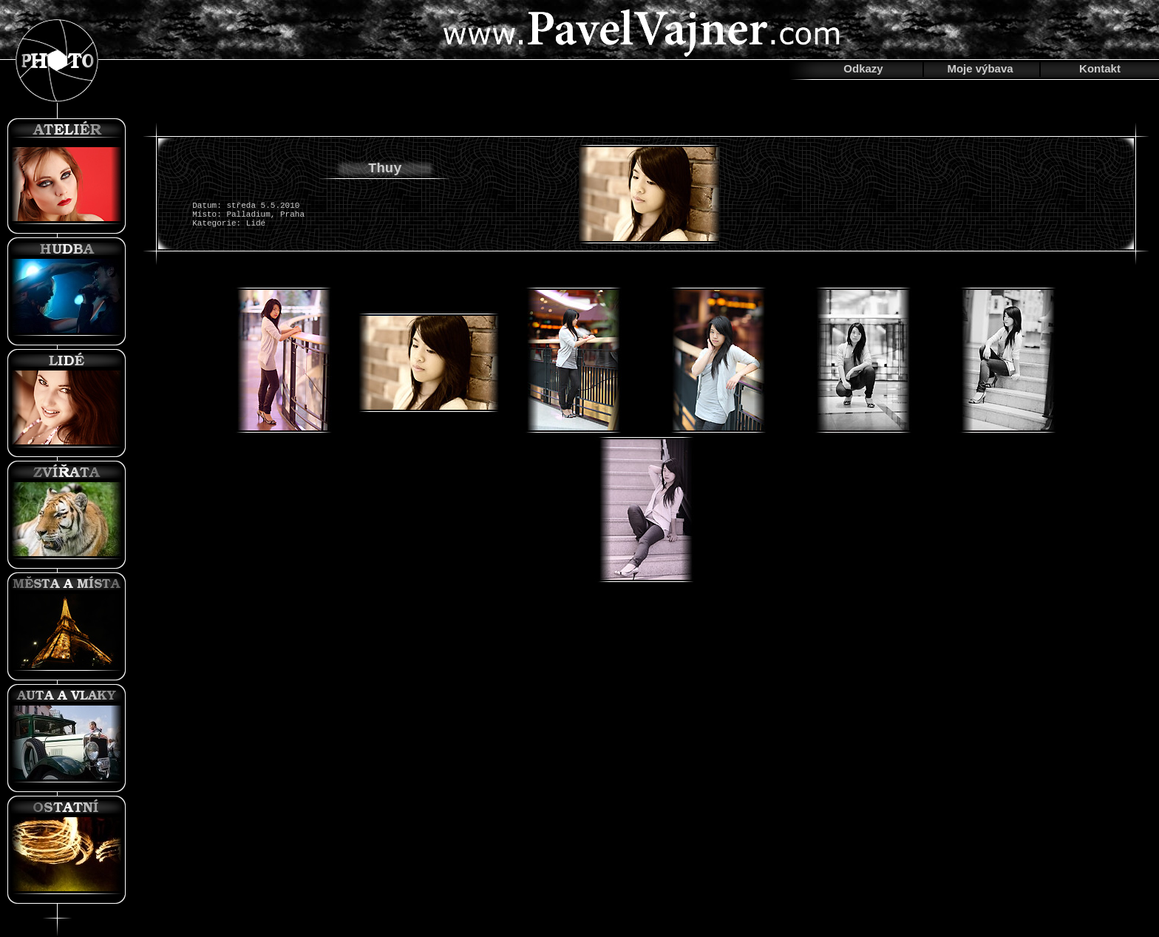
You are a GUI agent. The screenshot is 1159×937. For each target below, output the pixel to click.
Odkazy (863, 68)
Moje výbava (980, 68)
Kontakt (1100, 68)
